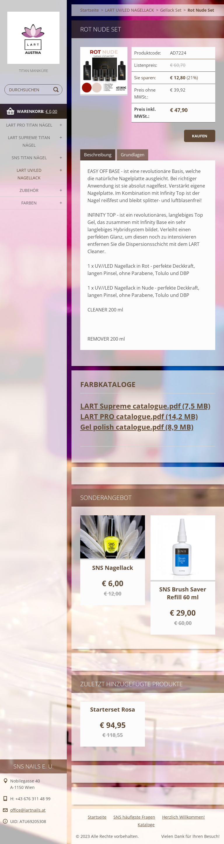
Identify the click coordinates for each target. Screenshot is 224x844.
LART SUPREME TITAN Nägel (29, 141)
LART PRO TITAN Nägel (29, 125)
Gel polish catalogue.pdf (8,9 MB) (136, 427)
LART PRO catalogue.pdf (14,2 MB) (139, 416)
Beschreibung (97, 154)
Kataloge (146, 824)
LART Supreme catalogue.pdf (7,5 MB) (145, 406)
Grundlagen (132, 154)
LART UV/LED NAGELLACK (29, 174)
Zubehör (29, 190)
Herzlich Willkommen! (183, 817)
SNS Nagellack (112, 568)
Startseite (89, 10)
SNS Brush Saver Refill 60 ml (182, 593)
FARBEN (29, 203)
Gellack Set (170, 10)
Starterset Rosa (112, 709)
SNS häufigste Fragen (134, 817)
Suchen (57, 89)
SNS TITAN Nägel (29, 157)
